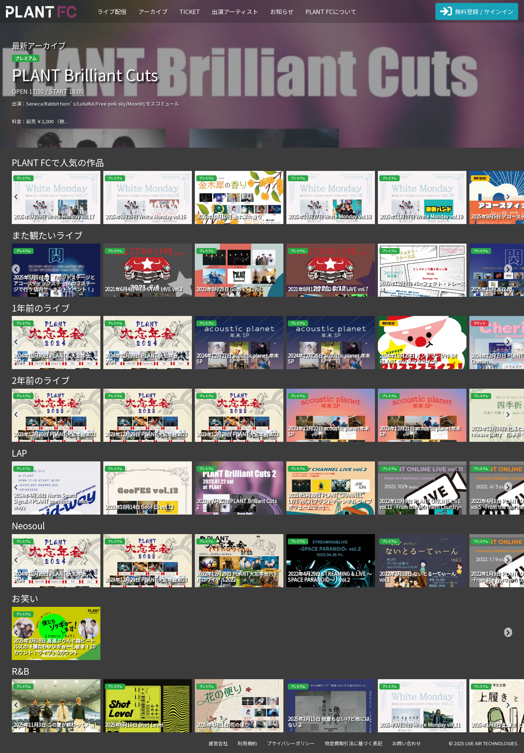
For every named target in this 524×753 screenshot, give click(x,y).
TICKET (189, 11)
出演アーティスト (235, 11)
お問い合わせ (406, 743)
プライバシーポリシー (291, 743)
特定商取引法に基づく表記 (353, 743)
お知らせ (282, 11)
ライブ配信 (112, 11)
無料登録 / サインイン (476, 11)
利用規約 (247, 743)
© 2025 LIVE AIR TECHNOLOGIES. (483, 743)
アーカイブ (153, 11)
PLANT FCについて (331, 11)
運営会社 (218, 743)
